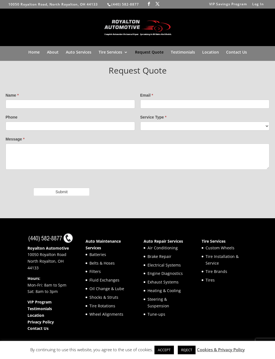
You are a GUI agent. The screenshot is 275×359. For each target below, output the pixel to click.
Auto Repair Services (163, 241)
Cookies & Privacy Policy (221, 349)
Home (34, 52)
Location (210, 52)
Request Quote (149, 52)
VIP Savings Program (228, 4)
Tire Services (110, 52)
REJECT (186, 349)
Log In (258, 4)
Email (146, 95)
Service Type (153, 117)
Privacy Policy (41, 322)
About (53, 52)
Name (12, 95)
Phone (12, 117)
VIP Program (40, 302)
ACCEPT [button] (164, 349)
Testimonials (183, 52)
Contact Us (236, 52)
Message (15, 139)
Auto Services (78, 52)
